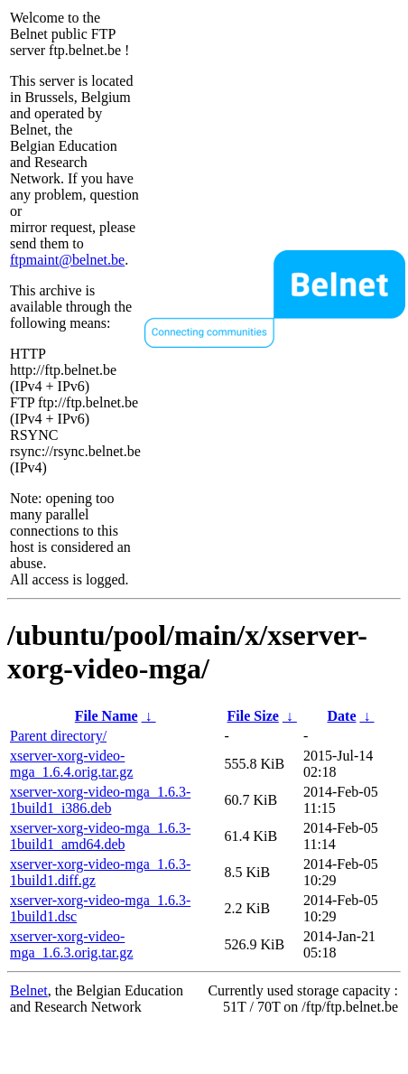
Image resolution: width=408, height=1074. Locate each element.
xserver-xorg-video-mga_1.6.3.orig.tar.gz (71, 944)
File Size (253, 716)
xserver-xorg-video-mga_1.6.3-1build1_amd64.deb (100, 836)
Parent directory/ (58, 735)
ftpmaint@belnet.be (67, 259)
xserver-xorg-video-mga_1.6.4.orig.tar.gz (71, 764)
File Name (106, 716)
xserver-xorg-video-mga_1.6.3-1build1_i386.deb (100, 800)
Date (342, 716)
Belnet (29, 990)
